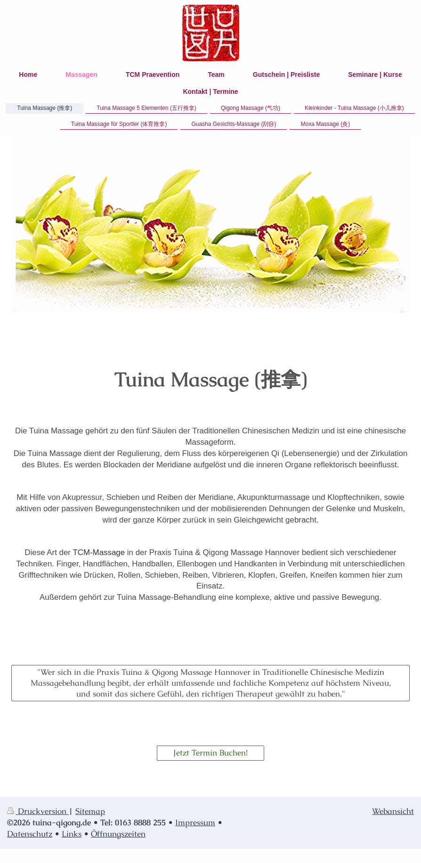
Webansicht (393, 811)
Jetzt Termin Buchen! (210, 752)
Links (71, 834)
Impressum (195, 822)
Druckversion (38, 811)
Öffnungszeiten (118, 834)
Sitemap (90, 811)
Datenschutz (29, 834)
